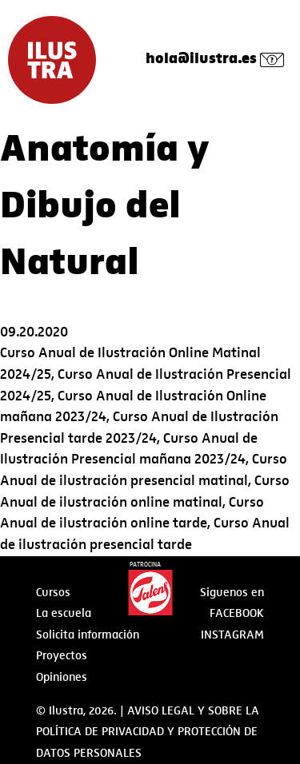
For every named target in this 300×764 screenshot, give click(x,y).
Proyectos (61, 655)
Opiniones (61, 677)
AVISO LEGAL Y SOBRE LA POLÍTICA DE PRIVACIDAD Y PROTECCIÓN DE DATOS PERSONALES (147, 731)
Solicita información (87, 634)
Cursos (53, 592)
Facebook (237, 613)
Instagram (232, 634)
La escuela (63, 613)
